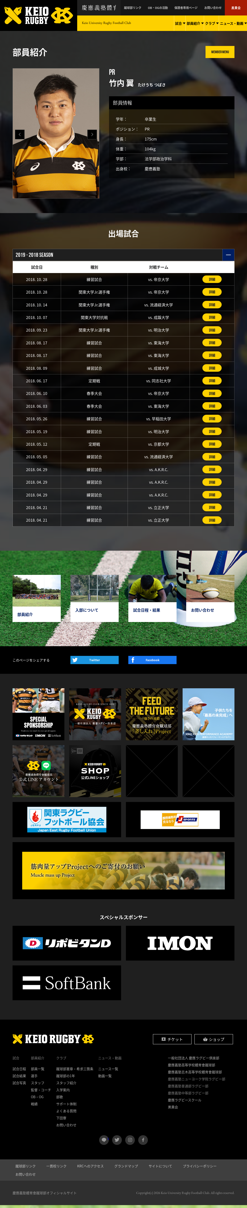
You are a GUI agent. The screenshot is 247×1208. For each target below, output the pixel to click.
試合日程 (19, 1071)
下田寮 (61, 1120)
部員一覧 (37, 1071)
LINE (108, 1141)
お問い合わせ (216, 8)
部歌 (59, 1099)
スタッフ (37, 1085)
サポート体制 (66, 1106)
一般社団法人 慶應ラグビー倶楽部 (193, 1060)
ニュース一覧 (108, 1071)
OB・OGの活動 (169, 8)
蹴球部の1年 (65, 1078)
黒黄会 (237, 8)
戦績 (34, 1106)
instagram (130, 1143)
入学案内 (63, 1092)
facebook (143, 1143)
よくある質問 (66, 1113)
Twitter (94, 663)
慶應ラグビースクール (184, 1102)
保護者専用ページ (193, 8)
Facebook (152, 663)
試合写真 (19, 1085)
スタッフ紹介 (66, 1085)
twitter (117, 1143)
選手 (34, 1078)
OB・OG (37, 1099)
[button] (92, 134)
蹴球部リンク (147, 8)
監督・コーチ (41, 1092)
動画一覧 (105, 1078)
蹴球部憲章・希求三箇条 (74, 1071)
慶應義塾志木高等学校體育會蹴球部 (195, 1074)
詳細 (212, 279)
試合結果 (19, 1078)
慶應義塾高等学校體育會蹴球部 (191, 1067)
